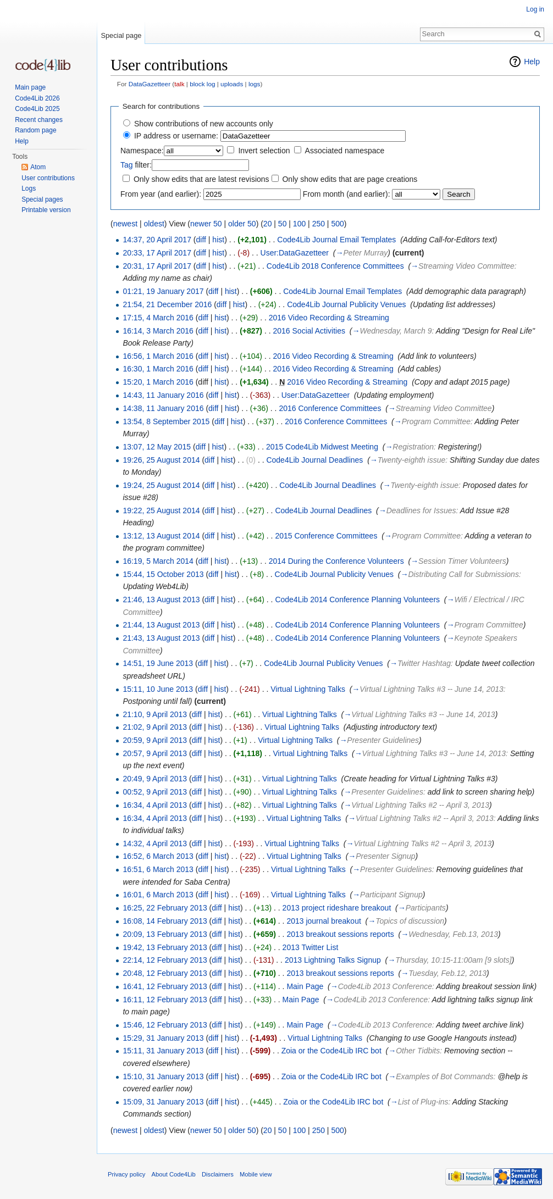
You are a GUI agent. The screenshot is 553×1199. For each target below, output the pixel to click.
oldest (153, 223)
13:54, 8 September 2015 (166, 421)
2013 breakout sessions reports (340, 934)
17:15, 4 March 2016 (158, 317)
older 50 (242, 223)
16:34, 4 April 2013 (155, 805)
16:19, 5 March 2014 (158, 561)
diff (201, 239)
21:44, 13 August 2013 (161, 624)
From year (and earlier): (160, 194)
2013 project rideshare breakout (337, 907)
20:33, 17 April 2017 (157, 252)
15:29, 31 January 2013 (163, 1038)
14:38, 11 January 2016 (163, 408)
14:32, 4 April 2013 (155, 843)
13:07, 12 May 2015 (157, 446)
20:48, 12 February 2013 (165, 973)
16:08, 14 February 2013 (165, 921)
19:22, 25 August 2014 (161, 510)
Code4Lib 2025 (37, 109)
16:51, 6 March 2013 (158, 869)
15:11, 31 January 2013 (163, 1050)
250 (318, 223)
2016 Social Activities (309, 330)
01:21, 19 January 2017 (163, 291)
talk (179, 83)
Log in (535, 9)
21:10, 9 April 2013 (155, 714)
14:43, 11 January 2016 (163, 395)
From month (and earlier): (346, 194)
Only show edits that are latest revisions (201, 179)
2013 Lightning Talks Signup (333, 960)
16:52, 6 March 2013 (158, 856)
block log (202, 83)
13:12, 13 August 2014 (161, 535)
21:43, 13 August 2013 (161, 638)
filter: (136, 164)
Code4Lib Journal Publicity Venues (346, 304)
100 (299, 223)
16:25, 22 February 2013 (165, 907)
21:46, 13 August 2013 (161, 599)
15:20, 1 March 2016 (158, 382)
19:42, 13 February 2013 (165, 947)
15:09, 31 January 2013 (163, 1101)
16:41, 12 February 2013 (165, 986)
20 (267, 223)
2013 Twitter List (311, 947)
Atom (38, 167)
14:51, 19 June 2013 (158, 663)
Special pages (42, 199)
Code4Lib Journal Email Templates (336, 239)
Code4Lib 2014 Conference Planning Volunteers (357, 599)
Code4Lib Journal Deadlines (314, 460)
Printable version (45, 210)
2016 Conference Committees (330, 408)
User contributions (48, 178)
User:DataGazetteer (295, 252)
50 (282, 223)
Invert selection (264, 150)
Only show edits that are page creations (349, 179)
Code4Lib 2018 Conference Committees (335, 266)
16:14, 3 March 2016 (158, 330)
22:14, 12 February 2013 (165, 960)
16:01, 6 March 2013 (158, 894)
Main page (30, 87)
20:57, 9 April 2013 (155, 753)
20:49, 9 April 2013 (155, 778)
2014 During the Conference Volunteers (336, 561)
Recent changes (39, 120)
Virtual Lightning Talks (307, 689)
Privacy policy (126, 1174)
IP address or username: (176, 135)
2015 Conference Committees (326, 535)
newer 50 (206, 223)
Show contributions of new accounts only (203, 123)
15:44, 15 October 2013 (163, 574)
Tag (126, 164)
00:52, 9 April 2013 (155, 791)
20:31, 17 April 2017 (157, 266)
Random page (35, 130)
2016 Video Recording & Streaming (329, 317)
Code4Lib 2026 (37, 98)
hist (218, 239)
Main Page (304, 986)
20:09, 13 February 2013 (165, 934)
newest (125, 223)
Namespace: (142, 150)
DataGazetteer (149, 83)
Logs (28, 188)
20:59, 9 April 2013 (155, 740)
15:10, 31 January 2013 (163, 1076)
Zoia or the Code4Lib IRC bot (331, 1050)
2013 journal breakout (323, 921)
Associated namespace (345, 150)
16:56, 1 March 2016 (158, 356)
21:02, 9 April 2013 (155, 727)
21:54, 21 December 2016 (167, 304)
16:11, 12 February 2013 (165, 999)
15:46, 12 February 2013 (165, 1024)
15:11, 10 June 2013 (158, 689)
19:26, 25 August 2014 (161, 460)
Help (532, 61)
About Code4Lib (174, 1174)
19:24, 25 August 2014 (161, 485)
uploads (231, 83)
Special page (121, 35)
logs (254, 83)
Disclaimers (218, 1174)
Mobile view (256, 1174)
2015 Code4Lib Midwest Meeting (322, 446)
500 (337, 223)
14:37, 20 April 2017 (157, 239)
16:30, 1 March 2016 (158, 368)
